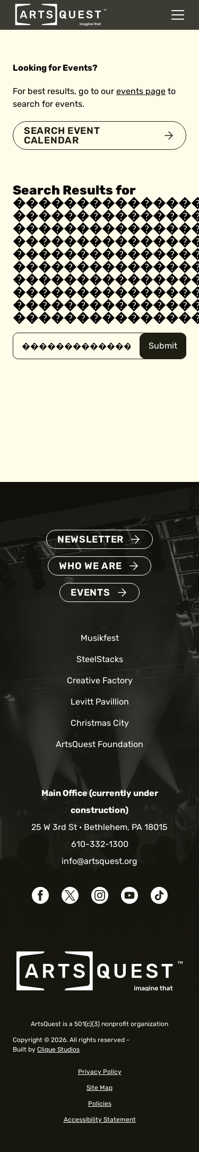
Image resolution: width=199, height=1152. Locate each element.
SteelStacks (99, 659)
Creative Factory (100, 680)
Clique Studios (58, 1049)
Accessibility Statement (100, 1119)
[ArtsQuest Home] (61, 14)
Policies (99, 1103)
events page (141, 91)
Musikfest (100, 638)
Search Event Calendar (62, 135)
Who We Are (90, 566)
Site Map (99, 1087)
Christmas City (100, 723)
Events (90, 592)
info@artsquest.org (99, 861)
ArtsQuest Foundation (99, 744)
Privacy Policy (100, 1071)
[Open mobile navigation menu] (177, 14)
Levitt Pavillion (100, 702)
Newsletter (90, 539)
